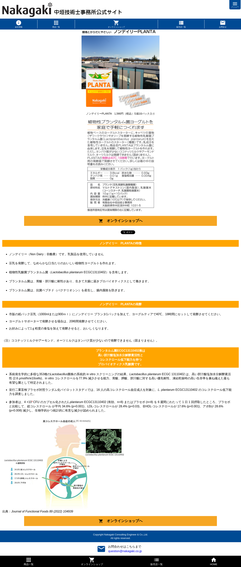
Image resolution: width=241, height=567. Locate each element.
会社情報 (18, 27)
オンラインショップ (116, 27)
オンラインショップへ (121, 221)
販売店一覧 (181, 27)
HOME (213, 564)
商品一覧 (56, 27)
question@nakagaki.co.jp (125, 551)
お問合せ (223, 27)
